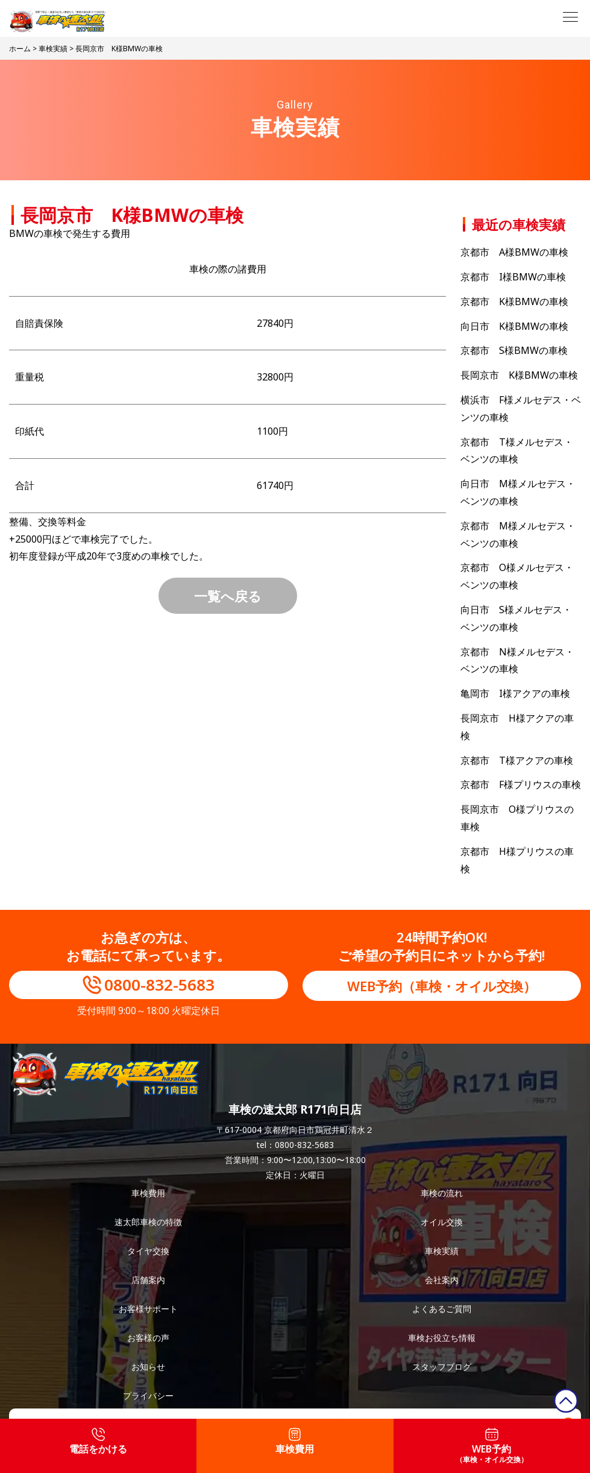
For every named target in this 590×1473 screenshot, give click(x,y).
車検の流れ (442, 1193)
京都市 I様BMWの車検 (513, 276)
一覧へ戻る (228, 596)
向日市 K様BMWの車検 (514, 326)
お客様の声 (148, 1337)
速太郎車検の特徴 (148, 1222)
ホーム (20, 48)
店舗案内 (148, 1279)
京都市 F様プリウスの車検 (520, 784)
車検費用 (148, 1193)
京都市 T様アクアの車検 (516, 760)
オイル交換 (442, 1222)
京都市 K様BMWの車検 (514, 301)
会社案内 (442, 1279)
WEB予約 (492, 1446)
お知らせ (148, 1366)
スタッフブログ (441, 1366)
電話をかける (98, 1442)
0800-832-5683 (159, 984)
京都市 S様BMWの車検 (514, 350)
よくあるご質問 (441, 1308)
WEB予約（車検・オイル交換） (441, 986)
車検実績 (53, 48)
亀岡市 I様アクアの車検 (515, 693)
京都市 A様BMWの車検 (514, 252)
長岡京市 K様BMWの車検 (519, 375)
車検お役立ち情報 (441, 1337)
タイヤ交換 (148, 1251)
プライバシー (148, 1395)
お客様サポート (148, 1308)
